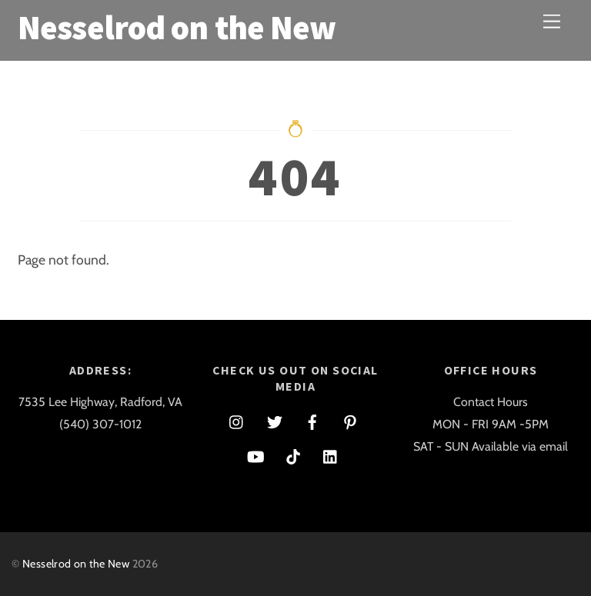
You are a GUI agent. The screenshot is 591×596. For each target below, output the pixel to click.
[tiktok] (293, 455)
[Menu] (551, 21)
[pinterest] (350, 420)
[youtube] (255, 455)
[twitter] (274, 420)
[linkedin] (331, 455)
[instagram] (237, 420)
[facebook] (312, 420)
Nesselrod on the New (75, 564)
